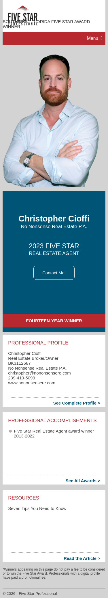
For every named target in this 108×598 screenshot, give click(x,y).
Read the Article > (82, 558)
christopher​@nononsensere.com (39, 372)
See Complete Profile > (76, 402)
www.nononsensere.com (31, 382)
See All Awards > (83, 480)
